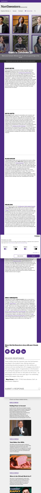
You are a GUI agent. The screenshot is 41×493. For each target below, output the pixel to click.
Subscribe (29, 11)
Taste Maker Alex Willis (17, 442)
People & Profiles (21, 48)
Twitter (12, 351)
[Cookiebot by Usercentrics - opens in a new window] (35, 236)
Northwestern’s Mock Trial (25, 72)
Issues (14, 11)
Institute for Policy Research (19, 125)
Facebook (7, 351)
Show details (35, 252)
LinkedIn (23, 351)
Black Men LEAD (17, 261)
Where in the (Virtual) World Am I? (20, 476)
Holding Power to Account (18, 406)
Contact (20, 11)
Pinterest (18, 351)
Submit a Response (14, 389)
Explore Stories (6, 11)
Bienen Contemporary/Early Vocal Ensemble (15, 311)
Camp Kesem (13, 303)
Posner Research (20, 162)
